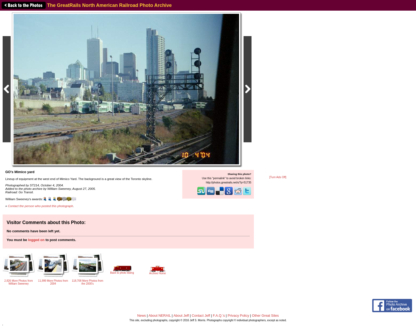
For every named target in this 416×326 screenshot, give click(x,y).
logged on (36, 240)
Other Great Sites (265, 316)
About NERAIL (160, 316)
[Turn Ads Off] (277, 177)
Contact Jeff (201, 316)
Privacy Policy (238, 316)
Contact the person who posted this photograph (40, 206)
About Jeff (181, 316)
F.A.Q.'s (219, 316)
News (141, 316)
